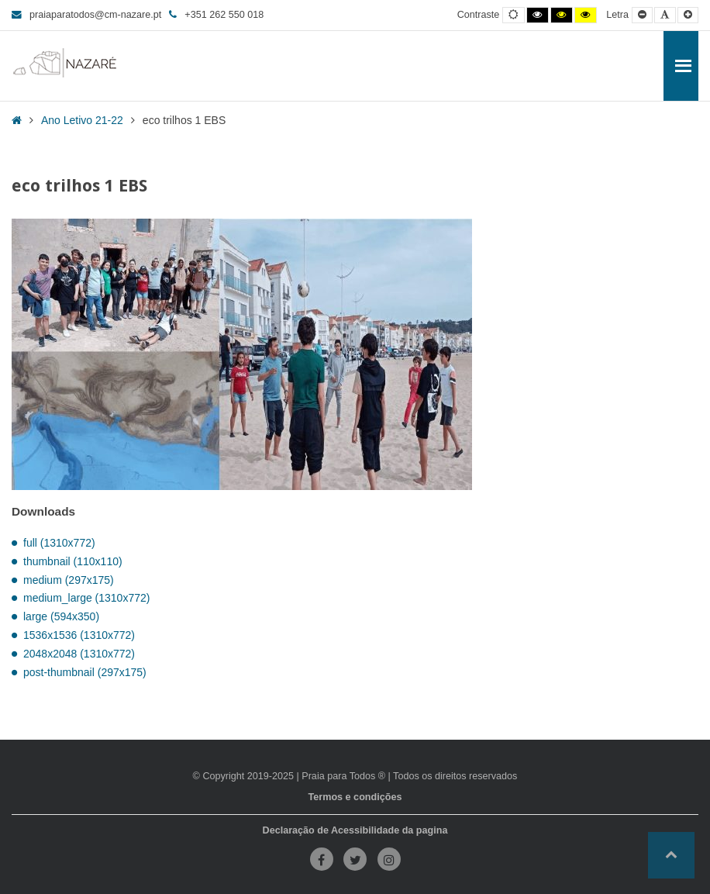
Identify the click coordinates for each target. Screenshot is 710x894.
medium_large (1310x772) (86, 598)
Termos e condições (355, 797)
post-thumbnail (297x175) (84, 672)
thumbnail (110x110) (72, 561)
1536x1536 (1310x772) (79, 635)
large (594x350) (61, 616)
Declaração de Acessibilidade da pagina (355, 830)
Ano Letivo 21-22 (82, 120)
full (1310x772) (59, 543)
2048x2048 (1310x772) (79, 653)
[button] (671, 855)
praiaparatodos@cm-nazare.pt (86, 14)
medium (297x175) (68, 580)
